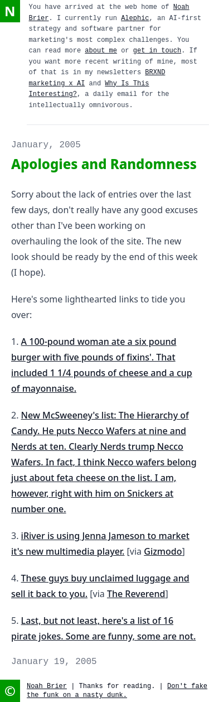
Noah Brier (47, 686)
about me (101, 51)
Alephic (135, 18)
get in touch (157, 51)
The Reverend (136, 594)
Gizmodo (163, 551)
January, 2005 (46, 145)
